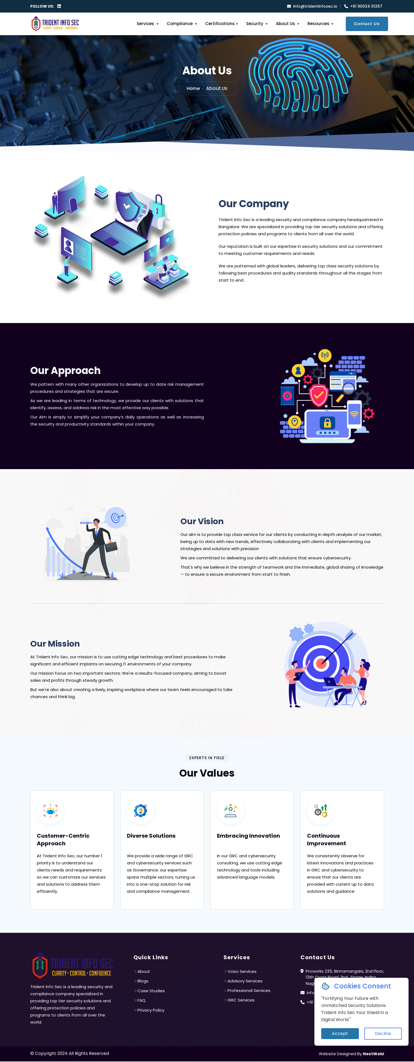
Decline (383, 1033)
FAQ (139, 1001)
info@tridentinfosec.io (312, 6)
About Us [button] (286, 23)
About (141, 972)
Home (193, 88)
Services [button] (146, 23)
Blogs (140, 982)
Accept (340, 1033)
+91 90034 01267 (363, 6)
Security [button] (255, 23)
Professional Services (247, 991)
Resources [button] (319, 23)
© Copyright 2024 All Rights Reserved (70, 1054)
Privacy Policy (148, 1010)
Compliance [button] (180, 23)
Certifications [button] (220, 23)
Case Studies (149, 991)
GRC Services (239, 1001)
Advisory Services (243, 982)
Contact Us (367, 23)
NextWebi (373, 1054)
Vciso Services (240, 972)
